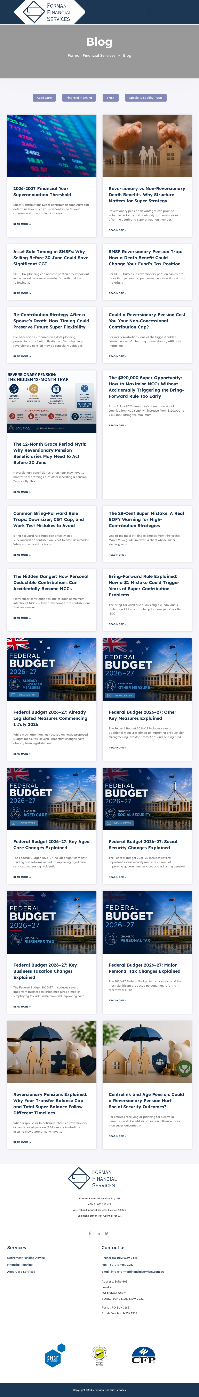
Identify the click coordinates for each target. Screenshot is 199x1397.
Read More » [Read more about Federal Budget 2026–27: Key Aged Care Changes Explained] (22, 877)
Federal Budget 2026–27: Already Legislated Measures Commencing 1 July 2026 (50, 718)
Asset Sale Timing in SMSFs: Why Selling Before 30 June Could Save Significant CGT (50, 257)
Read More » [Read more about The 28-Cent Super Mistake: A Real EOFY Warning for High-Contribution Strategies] (117, 554)
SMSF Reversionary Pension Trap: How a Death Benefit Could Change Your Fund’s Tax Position (145, 257)
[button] (149, 11)
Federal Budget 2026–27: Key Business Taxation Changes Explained (45, 971)
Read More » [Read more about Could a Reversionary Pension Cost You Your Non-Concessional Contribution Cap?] (117, 356)
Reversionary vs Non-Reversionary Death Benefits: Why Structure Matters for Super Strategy (147, 194)
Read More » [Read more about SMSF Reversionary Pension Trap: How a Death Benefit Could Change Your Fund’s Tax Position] (117, 293)
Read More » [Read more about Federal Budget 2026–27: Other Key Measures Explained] (117, 747)
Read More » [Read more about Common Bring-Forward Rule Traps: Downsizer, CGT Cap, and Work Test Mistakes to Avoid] (22, 554)
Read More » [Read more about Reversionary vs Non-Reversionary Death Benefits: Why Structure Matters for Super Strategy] (117, 230)
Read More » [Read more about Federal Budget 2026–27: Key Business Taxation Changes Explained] (22, 1006)
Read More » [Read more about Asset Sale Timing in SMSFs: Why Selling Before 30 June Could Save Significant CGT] (22, 293)
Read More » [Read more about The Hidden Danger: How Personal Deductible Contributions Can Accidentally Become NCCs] (22, 617)
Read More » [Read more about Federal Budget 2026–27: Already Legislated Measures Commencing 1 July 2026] (22, 753)
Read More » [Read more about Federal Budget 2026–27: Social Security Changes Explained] (117, 877)
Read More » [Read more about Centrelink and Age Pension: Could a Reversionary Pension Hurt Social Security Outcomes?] (117, 1136)
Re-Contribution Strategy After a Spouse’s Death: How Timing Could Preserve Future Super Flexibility (51, 320)
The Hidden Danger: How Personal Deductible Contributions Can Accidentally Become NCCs (50, 582)
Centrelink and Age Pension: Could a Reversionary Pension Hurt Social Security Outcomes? (146, 1100)
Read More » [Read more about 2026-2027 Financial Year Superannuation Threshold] (22, 223)
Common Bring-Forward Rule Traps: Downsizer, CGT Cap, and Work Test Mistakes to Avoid (48, 519)
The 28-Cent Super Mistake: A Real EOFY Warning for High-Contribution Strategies (146, 519)
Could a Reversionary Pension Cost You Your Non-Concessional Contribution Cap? (147, 320)
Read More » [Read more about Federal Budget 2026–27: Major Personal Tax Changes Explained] (117, 1000)
